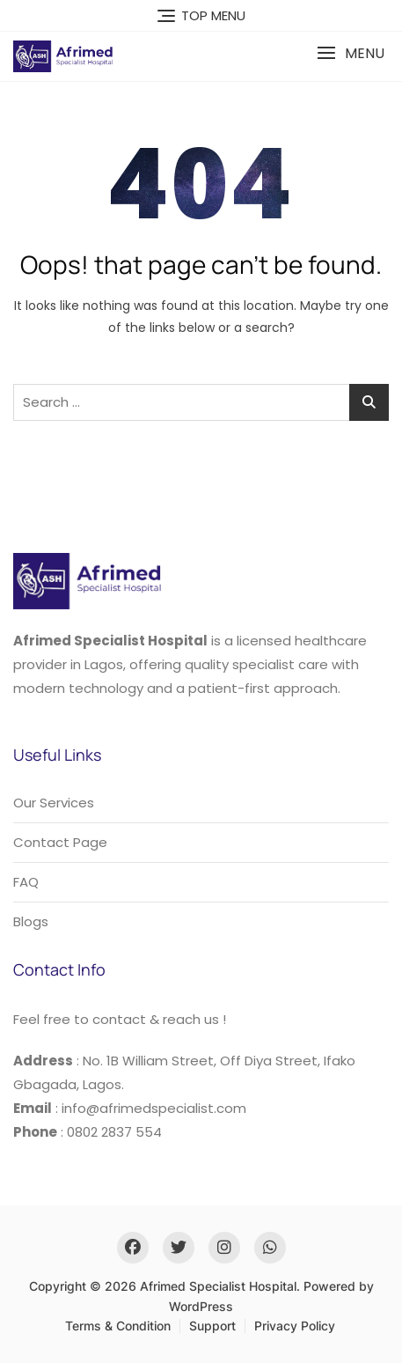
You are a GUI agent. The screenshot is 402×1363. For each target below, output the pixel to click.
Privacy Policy (294, 1325)
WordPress (201, 1306)
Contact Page (60, 842)
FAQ (26, 882)
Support (212, 1325)
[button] (350, 53)
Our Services (53, 802)
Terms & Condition (118, 1325)
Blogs (30, 921)
